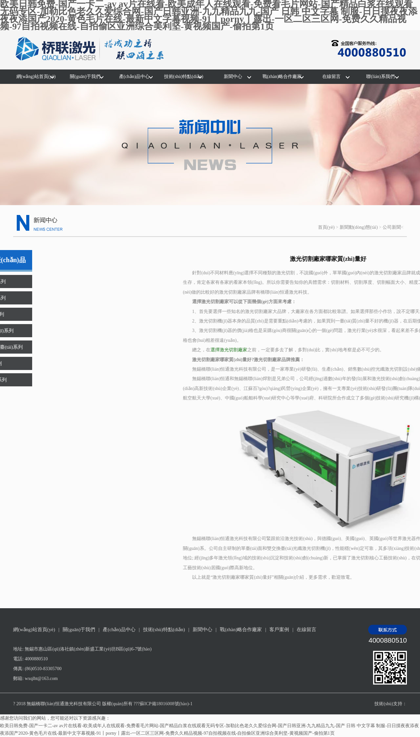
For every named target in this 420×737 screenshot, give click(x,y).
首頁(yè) (326, 227)
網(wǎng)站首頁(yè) (36, 76)
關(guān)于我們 (85, 76)
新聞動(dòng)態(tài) (359, 227)
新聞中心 (233, 76)
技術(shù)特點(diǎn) (183, 76)
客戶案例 (279, 629)
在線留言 (331, 76)
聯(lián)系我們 (380, 76)
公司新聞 (392, 227)
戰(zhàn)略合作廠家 (282, 76)
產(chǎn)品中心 (134, 76)
